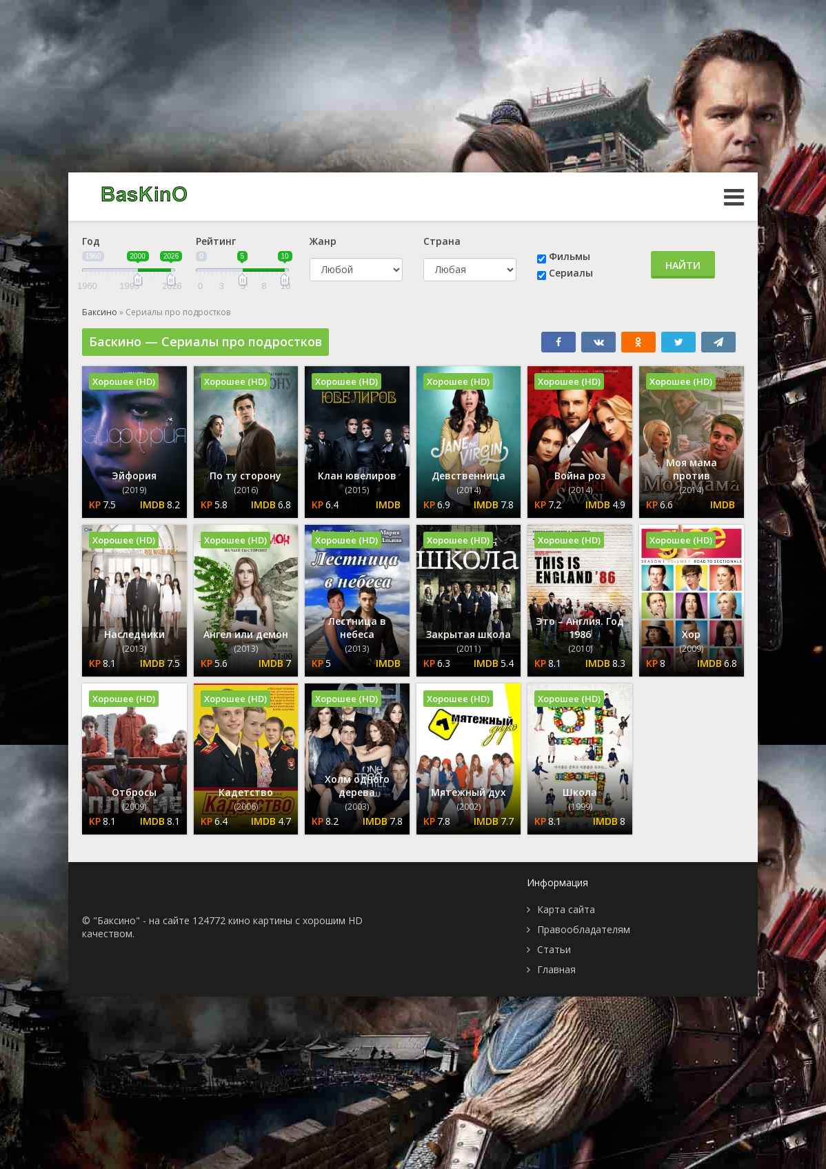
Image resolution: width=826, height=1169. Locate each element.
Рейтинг (216, 241)
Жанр (323, 241)
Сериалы (571, 272)
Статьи (554, 949)
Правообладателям (583, 929)
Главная (556, 969)
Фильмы (569, 256)
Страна (442, 241)
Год (91, 241)
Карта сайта (566, 909)
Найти (683, 265)
